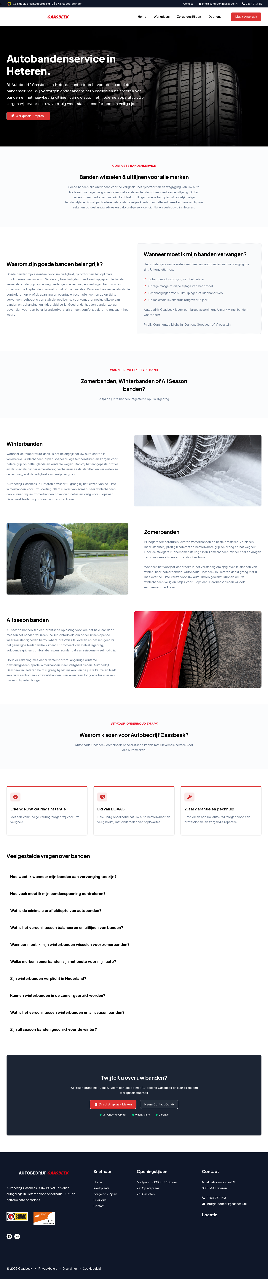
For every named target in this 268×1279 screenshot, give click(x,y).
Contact (188, 3)
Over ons (214, 16)
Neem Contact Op (159, 1104)
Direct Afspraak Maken (113, 1104)
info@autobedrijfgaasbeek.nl (218, 3)
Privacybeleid (47, 1268)
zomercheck (159, 587)
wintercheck (58, 499)
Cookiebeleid (92, 1268)
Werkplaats (162, 16)
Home (142, 16)
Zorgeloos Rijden (189, 16)
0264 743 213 (252, 3)
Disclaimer (70, 1268)
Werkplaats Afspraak (28, 116)
